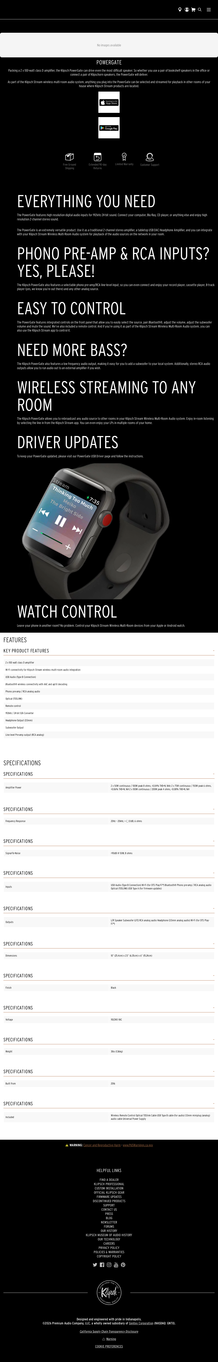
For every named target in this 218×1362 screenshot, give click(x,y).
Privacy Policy (109, 1248)
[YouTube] (116, 1265)
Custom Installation (109, 1188)
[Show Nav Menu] (209, 9)
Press (109, 1214)
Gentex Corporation (141, 1323)
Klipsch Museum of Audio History (109, 1235)
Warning (109, 1339)
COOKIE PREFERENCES (109, 1346)
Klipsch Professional (109, 1184)
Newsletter (109, 1222)
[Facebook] (102, 1265)
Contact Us (109, 1209)
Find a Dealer (109, 1180)
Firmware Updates (109, 1197)
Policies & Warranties (109, 1252)
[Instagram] (109, 1265)
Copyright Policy (109, 1256)
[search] (199, 9)
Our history (109, 1231)
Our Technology (109, 1239)
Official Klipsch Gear (109, 1192)
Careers (109, 1243)
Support (109, 1205)
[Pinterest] (123, 1265)
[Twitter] (95, 1265)
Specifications (18, 774)
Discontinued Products (109, 1201)
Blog (109, 1218)
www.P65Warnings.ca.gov (138, 1145)
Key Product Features (26, 650)
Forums (109, 1226)
